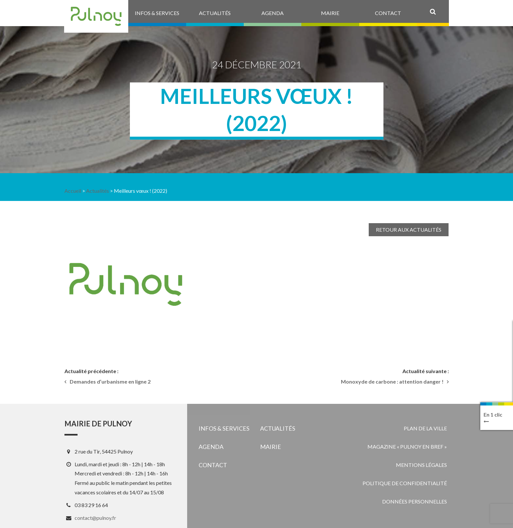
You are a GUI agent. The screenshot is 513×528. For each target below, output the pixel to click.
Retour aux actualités (408, 229)
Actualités (97, 191)
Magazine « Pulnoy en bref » (407, 446)
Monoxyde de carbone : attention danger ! (392, 381)
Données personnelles (414, 501)
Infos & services (224, 428)
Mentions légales (421, 465)
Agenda (211, 446)
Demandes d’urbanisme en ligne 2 (110, 381)
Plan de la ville (425, 428)
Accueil (72, 191)
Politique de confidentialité (405, 483)
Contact (213, 465)
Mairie (270, 446)
